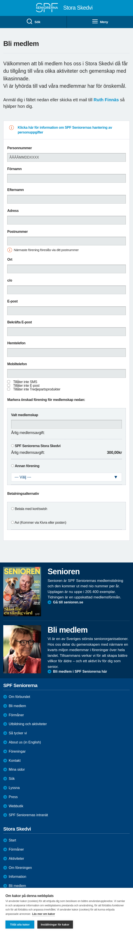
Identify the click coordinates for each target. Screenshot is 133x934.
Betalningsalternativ (23, 493)
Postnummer (17, 231)
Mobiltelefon (17, 364)
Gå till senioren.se (68, 602)
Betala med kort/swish (31, 509)
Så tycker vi (18, 733)
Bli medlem (17, 706)
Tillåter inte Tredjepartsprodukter (36, 389)
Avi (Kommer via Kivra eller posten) (40, 522)
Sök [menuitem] (33, 21)
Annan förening (27, 466)
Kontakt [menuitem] (15, 760)
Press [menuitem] (13, 797)
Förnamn (14, 169)
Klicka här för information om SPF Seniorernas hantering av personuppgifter (65, 130)
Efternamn (15, 190)
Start (12, 840)
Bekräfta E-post (19, 322)
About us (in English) (25, 742)
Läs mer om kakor (43, 913)
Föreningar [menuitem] (17, 751)
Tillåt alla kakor (20, 924)
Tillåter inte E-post (26, 385)
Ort (9, 259)
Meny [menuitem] (100, 21)
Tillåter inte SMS (25, 382)
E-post (12, 301)
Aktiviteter (16, 858)
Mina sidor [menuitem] (17, 769)
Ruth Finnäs (106, 99)
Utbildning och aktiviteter (28, 724)
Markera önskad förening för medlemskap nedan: (46, 400)
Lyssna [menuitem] (14, 788)
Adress (13, 211)
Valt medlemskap (24, 415)
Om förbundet (19, 697)
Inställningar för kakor (55, 924)
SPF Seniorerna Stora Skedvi (38, 446)
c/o (9, 280)
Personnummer (19, 148)
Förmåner (16, 715)
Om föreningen (20, 868)
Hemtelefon (16, 343)
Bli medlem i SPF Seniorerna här (80, 671)
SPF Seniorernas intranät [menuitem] (28, 815)
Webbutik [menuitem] (16, 806)
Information (17, 876)
